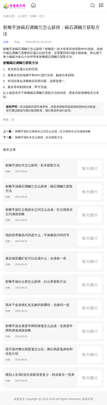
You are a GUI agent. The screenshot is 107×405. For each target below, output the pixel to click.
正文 (42, 16)
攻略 (33, 16)
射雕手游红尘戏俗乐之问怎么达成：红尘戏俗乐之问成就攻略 (53, 131)
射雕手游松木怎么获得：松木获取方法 (39, 137)
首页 (22, 16)
